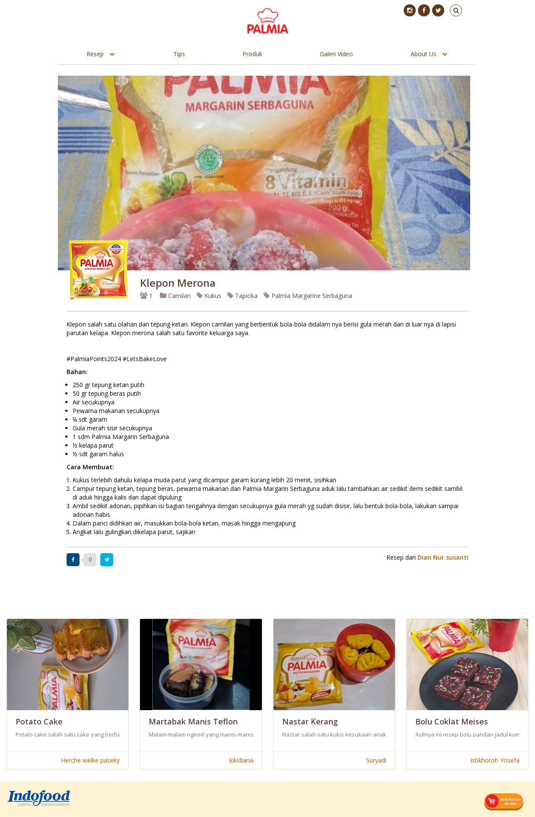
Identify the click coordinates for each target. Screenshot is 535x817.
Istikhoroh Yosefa (494, 760)
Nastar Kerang (310, 721)
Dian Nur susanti (442, 557)
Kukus (209, 296)
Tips (179, 54)
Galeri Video (336, 54)
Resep (95, 54)
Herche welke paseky (90, 760)
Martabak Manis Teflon (193, 721)
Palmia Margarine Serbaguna (308, 296)
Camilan (175, 296)
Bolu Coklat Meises (451, 721)
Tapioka (242, 296)
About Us (423, 54)
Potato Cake (39, 721)
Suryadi (376, 760)
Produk (252, 54)
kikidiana (241, 760)
